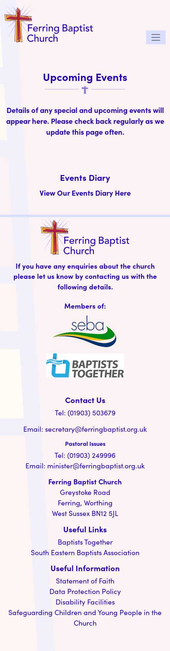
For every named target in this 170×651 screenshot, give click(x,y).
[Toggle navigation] (156, 37)
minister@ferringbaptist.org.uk (96, 465)
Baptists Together (85, 541)
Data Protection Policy (85, 591)
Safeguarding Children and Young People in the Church (85, 617)
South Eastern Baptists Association (85, 552)
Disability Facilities (85, 601)
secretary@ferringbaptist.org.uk (96, 429)
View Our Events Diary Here (85, 193)
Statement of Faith (85, 580)
